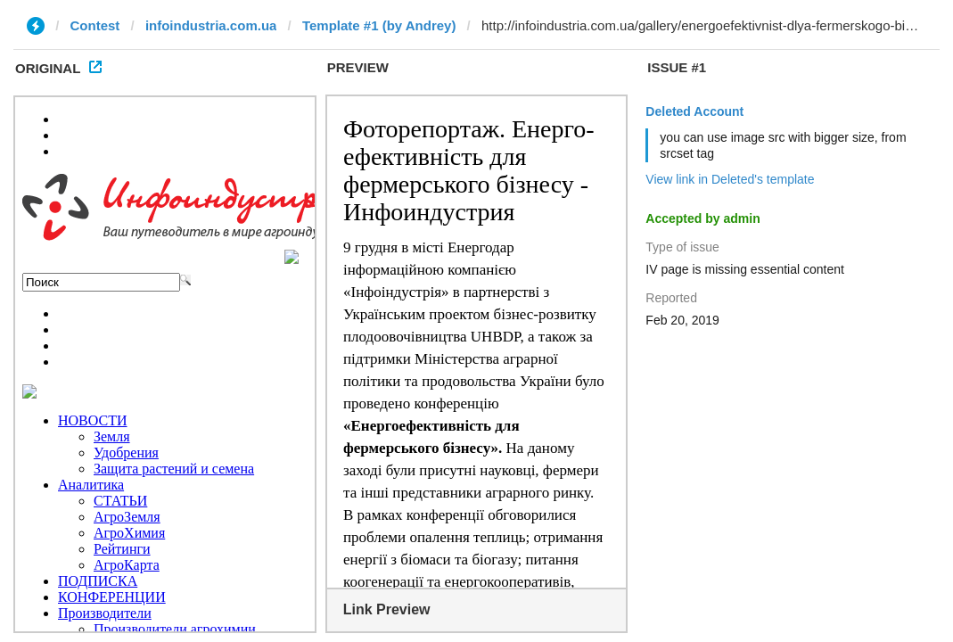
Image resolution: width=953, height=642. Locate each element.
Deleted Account (694, 111)
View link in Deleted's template (729, 179)
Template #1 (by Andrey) (379, 25)
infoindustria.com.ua (211, 25)
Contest (95, 25)
